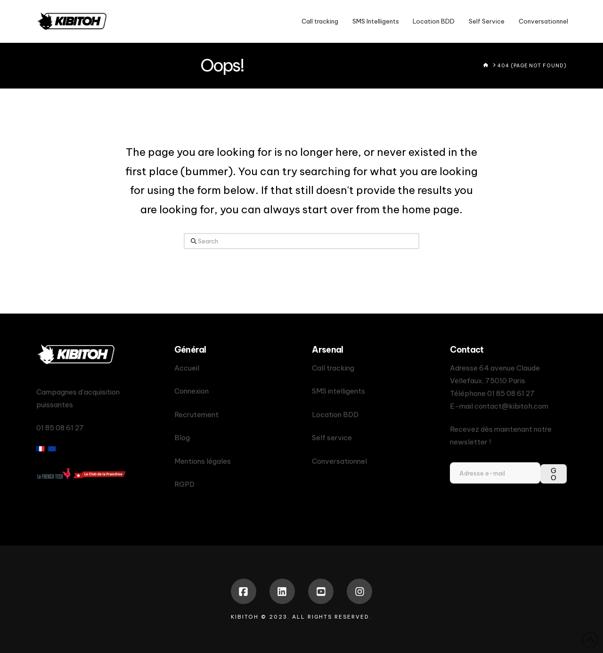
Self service (332, 437)
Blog (182, 437)
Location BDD (335, 414)
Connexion (191, 391)
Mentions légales (202, 461)
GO (553, 474)
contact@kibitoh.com (511, 406)
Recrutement (196, 414)
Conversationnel (339, 461)
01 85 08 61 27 (511, 393)
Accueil (186, 367)
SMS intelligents (338, 391)
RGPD (184, 484)
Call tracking (333, 367)
